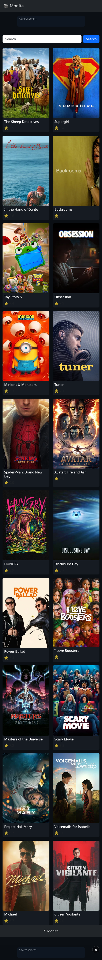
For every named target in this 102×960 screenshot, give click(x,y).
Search (91, 39)
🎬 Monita (13, 6)
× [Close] (96, 950)
